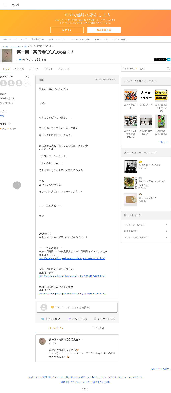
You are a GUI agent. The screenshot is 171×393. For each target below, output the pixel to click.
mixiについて (35, 377)
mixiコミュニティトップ (15, 39)
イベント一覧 (101, 39)
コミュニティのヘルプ (134, 225)
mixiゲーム (84, 377)
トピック (33, 69)
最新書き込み (37, 39)
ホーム (5, 46)
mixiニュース (124, 377)
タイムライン (56, 328)
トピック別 (98, 328)
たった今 (52, 343)
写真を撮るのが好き (150, 165)
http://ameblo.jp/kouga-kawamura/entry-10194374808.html (72, 276)
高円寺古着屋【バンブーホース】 (161, 108)
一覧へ (162, 142)
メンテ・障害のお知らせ (136, 237)
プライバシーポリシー (81, 382)
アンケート (64, 69)
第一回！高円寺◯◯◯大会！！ (66, 339)
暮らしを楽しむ (147, 197)
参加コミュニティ (57, 39)
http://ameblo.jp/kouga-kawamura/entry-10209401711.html (72, 258)
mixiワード (137, 377)
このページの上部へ (160, 368)
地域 (25, 46)
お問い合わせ (70, 377)
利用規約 (46, 377)
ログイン (67, 30)
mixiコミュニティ (99, 377)
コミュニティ (16, 46)
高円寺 (13, 129)
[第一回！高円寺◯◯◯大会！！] (42, 341)
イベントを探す (120, 39)
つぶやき (19, 69)
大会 (4, 129)
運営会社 (65, 382)
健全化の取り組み (101, 382)
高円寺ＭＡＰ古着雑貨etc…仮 (130, 134)
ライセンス (57, 377)
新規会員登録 (104, 30)
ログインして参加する (34, 59)
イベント (48, 69)
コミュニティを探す (80, 39)
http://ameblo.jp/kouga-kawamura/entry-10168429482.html (72, 293)
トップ (6, 69)
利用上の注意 (130, 231)
